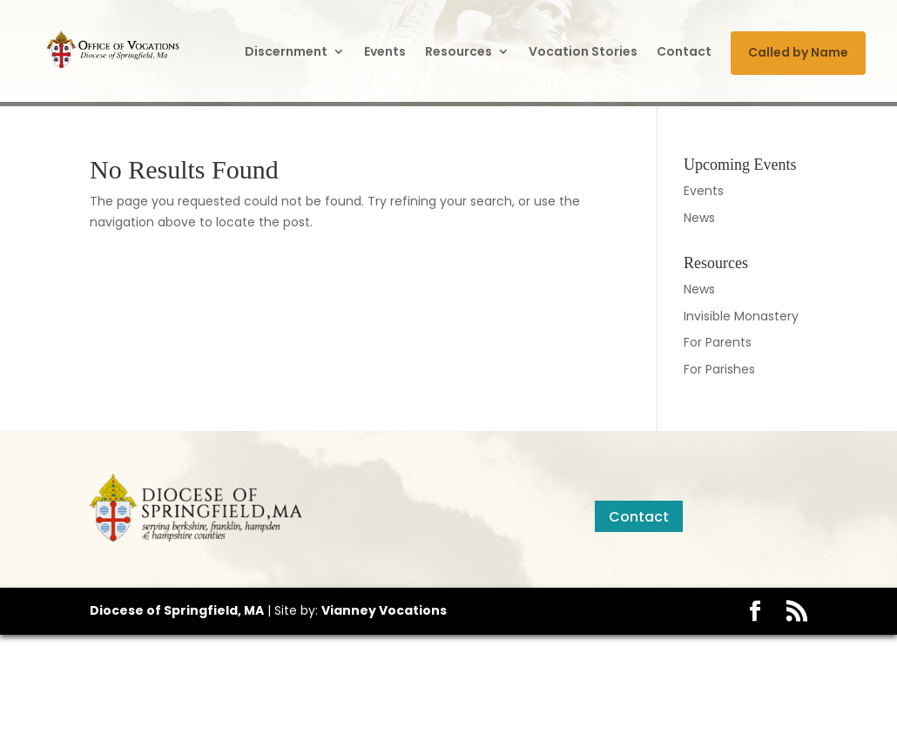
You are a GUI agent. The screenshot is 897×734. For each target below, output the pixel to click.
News (699, 217)
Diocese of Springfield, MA (177, 610)
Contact (684, 51)
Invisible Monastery (741, 316)
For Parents (718, 342)
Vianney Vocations (384, 610)
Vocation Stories (583, 51)
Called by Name (798, 52)
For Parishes (719, 369)
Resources (458, 51)
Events (385, 51)
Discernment (286, 51)
